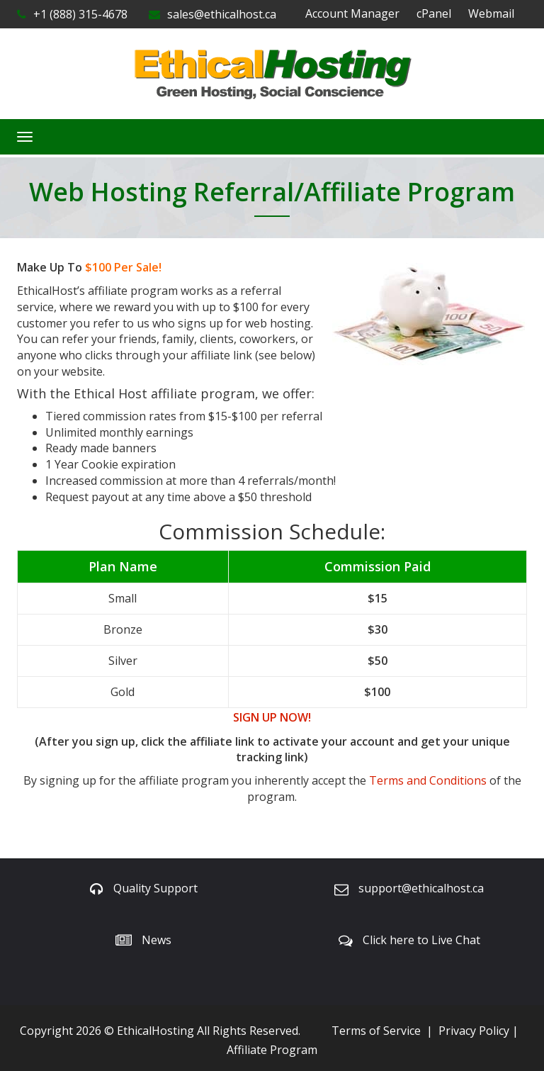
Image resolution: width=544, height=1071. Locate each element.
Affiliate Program (272, 1050)
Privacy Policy (473, 1030)
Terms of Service (376, 1030)
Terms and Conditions (428, 780)
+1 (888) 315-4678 (72, 14)
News (156, 940)
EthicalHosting (155, 1030)
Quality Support (155, 888)
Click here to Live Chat (421, 940)
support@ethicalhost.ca (421, 888)
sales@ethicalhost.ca (212, 14)
